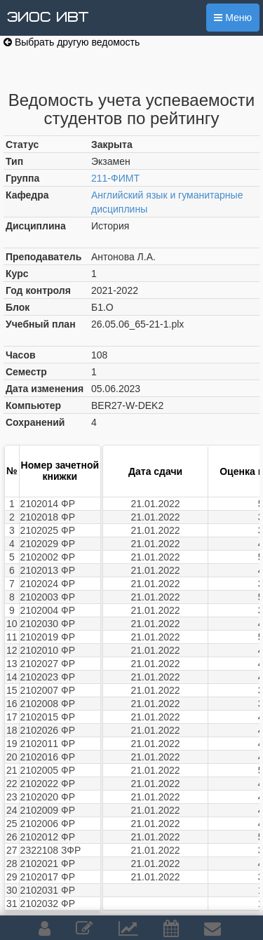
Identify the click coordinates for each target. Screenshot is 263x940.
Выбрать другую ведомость (72, 42)
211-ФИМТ (115, 178)
